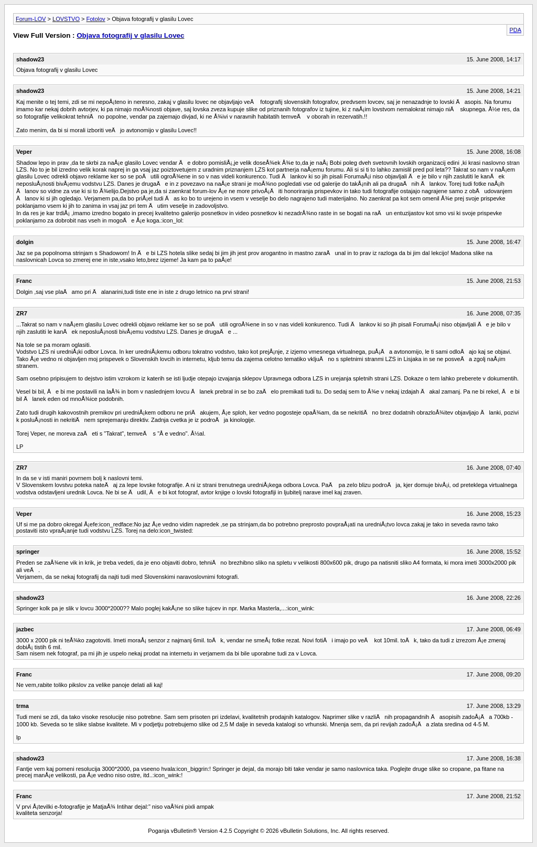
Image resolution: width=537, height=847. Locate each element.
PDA (515, 30)
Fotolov (96, 19)
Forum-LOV (31, 19)
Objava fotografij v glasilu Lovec (130, 35)
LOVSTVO (66, 19)
